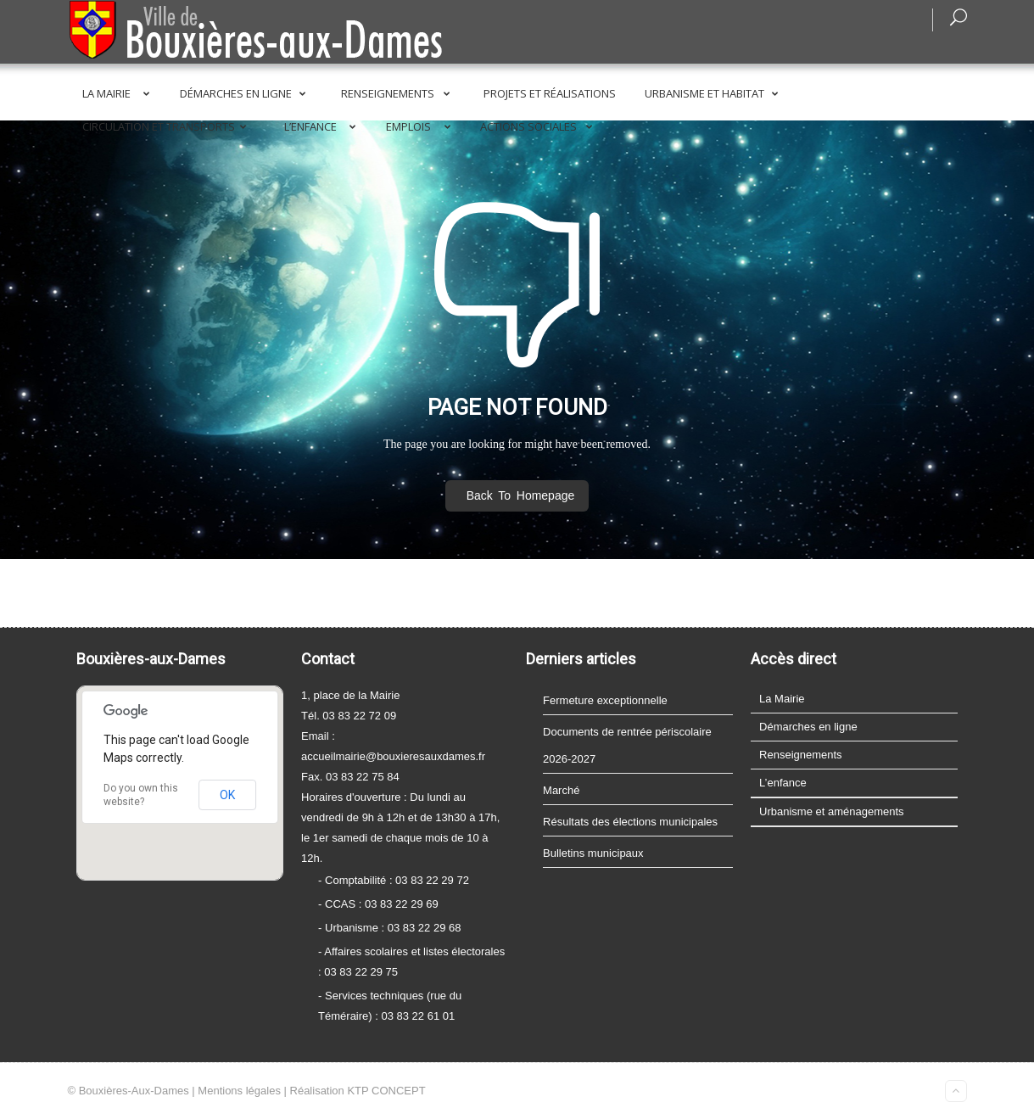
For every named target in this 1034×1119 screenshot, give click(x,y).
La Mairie (119, 93)
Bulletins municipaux (593, 853)
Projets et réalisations (549, 93)
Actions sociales (539, 126)
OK (227, 795)
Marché (561, 790)
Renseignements (399, 93)
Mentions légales (239, 1090)
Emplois (421, 126)
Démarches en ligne (246, 93)
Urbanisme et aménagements (831, 811)
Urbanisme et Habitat (715, 93)
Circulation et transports (167, 126)
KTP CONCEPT (386, 1090)
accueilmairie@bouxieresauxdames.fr (393, 756)
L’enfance (323, 126)
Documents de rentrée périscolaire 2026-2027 (627, 745)
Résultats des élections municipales (630, 821)
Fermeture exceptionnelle (605, 700)
